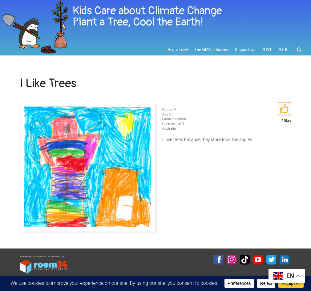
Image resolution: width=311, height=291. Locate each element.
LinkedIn (284, 260)
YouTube (258, 260)
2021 (266, 49)
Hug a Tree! (178, 49)
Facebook (218, 260)
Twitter (271, 260)
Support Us (245, 49)
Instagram (231, 260)
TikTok (245, 260)
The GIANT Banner (211, 49)
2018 (282, 49)
